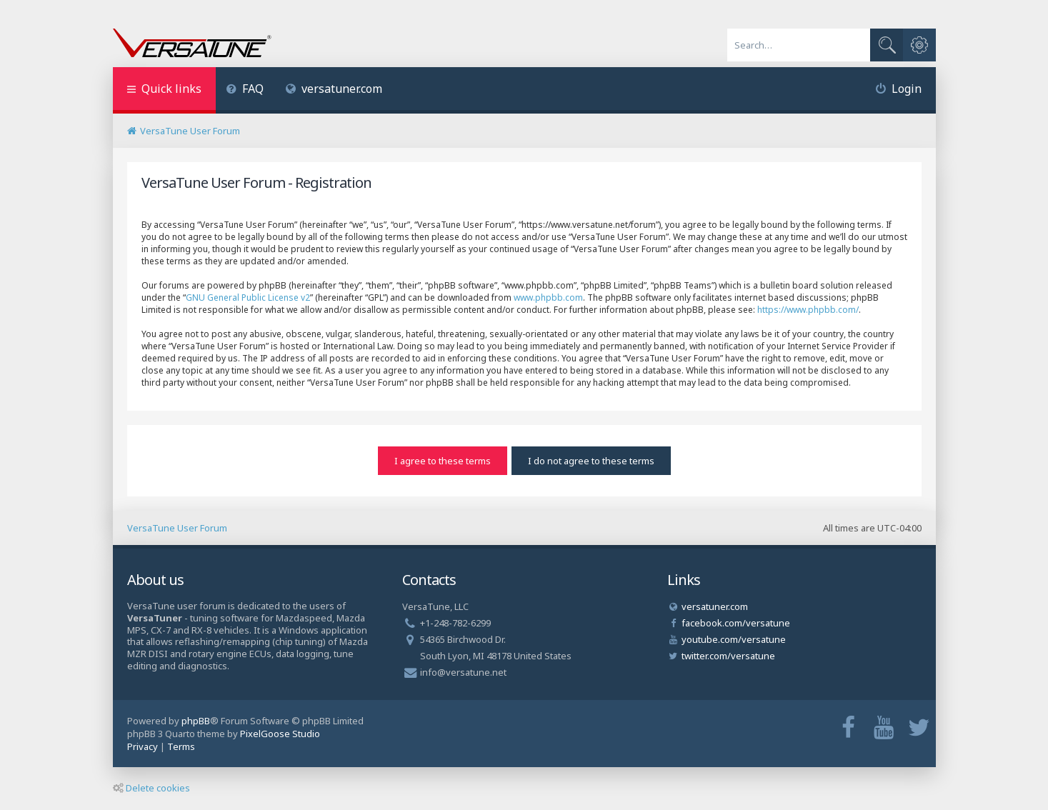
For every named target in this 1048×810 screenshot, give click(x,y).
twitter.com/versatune (728, 655)
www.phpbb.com (548, 297)
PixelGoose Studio (280, 733)
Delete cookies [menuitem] (151, 787)
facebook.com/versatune (736, 622)
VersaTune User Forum (177, 527)
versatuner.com (333, 88)
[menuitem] (245, 90)
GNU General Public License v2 (248, 297)
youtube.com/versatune (734, 639)
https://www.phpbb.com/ (808, 310)
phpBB (195, 720)
